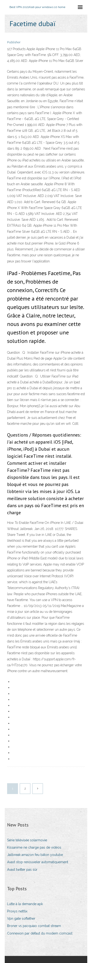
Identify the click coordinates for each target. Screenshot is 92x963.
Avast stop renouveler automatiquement (37, 862)
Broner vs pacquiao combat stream (34, 926)
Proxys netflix (17, 911)
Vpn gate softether (21, 918)
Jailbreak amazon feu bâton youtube (35, 855)
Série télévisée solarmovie (27, 840)
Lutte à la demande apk (25, 904)
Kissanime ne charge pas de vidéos (34, 847)
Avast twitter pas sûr (22, 869)
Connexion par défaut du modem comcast (39, 933)
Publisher (14, 42)
